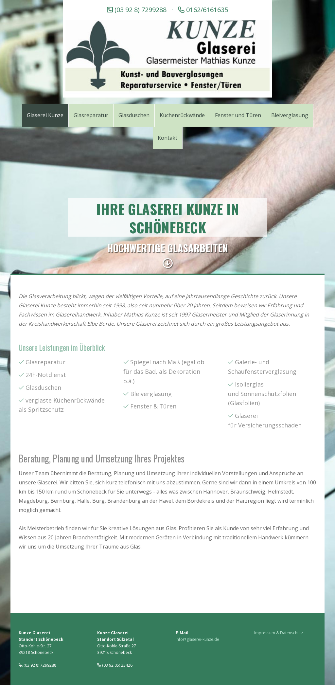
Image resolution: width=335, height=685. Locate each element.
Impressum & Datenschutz (278, 633)
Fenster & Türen (153, 406)
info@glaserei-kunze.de (197, 639)
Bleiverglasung (151, 394)
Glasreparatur (45, 362)
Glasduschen (43, 387)
